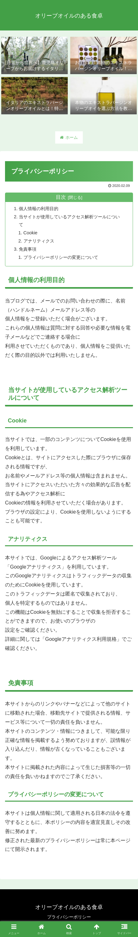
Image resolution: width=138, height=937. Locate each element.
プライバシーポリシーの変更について (61, 257)
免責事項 (27, 249)
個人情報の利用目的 (38, 208)
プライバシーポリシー (69, 916)
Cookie (31, 232)
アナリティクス (39, 240)
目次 (61, 197)
